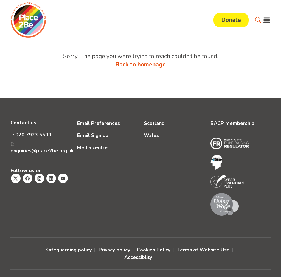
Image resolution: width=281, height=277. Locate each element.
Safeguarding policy (68, 250)
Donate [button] (231, 20)
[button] (258, 20)
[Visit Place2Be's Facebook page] (27, 178)
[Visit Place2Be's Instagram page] (39, 178)
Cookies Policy (153, 250)
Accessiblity (138, 257)
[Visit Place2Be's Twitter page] (16, 178)
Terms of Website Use (203, 250)
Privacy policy (114, 250)
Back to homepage (140, 64)
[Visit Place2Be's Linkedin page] (51, 178)
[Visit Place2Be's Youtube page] (63, 178)
